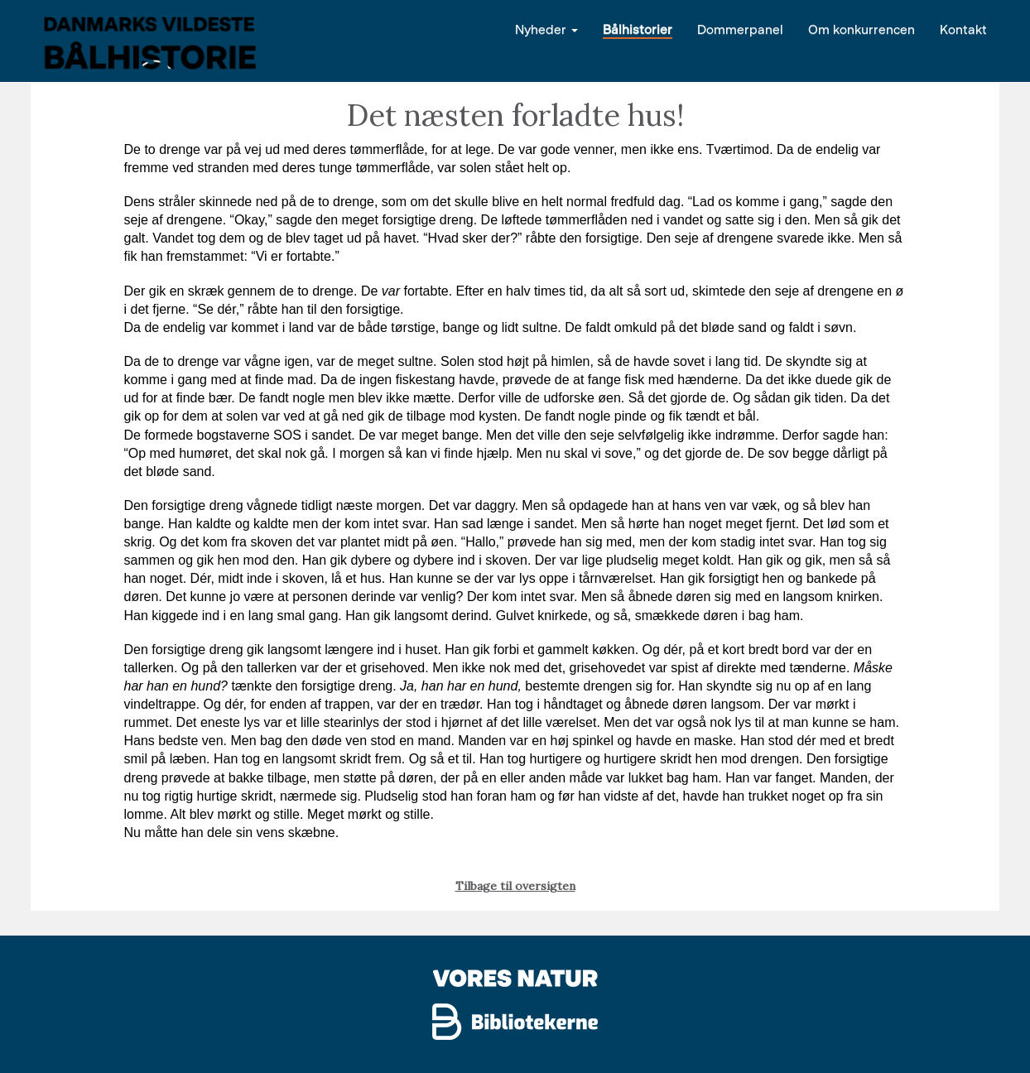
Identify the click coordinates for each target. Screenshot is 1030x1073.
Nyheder (546, 28)
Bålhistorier (637, 28)
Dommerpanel (740, 28)
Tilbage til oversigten (515, 885)
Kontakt (963, 28)
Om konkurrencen (861, 28)
